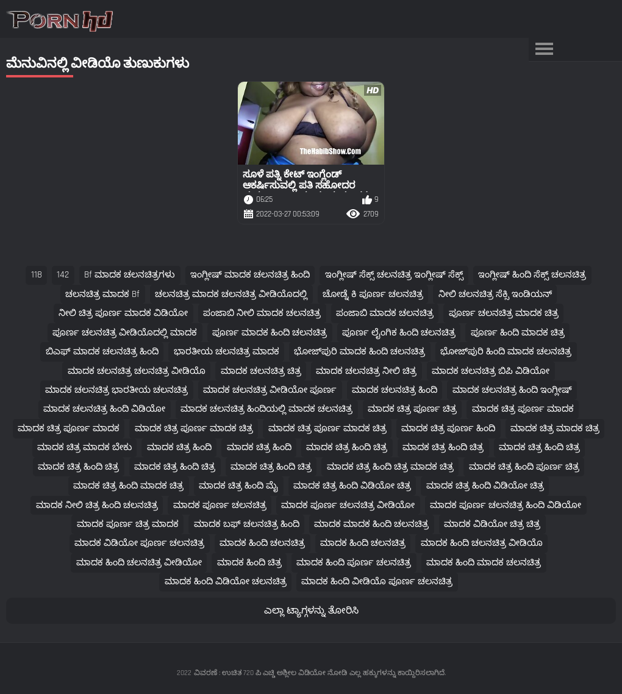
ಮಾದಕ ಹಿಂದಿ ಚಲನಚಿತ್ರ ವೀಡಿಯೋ (139, 562)
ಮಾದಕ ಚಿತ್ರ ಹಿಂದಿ (179, 447)
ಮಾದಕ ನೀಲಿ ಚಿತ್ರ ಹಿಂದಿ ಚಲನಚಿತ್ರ (97, 505)
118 (36, 275)
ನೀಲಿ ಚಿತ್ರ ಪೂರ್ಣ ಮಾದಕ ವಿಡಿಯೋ (123, 313)
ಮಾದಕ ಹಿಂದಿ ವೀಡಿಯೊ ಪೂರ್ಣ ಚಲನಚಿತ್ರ (376, 581)
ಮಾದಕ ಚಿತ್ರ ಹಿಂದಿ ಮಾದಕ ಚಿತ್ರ (128, 486)
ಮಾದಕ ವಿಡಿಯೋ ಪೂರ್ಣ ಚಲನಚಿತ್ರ (139, 543)
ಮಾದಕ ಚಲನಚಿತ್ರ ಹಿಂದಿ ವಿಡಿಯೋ (104, 409)
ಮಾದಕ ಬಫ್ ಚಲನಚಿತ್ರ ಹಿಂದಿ (246, 524)
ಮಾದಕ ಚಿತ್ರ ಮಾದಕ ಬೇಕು (84, 447)
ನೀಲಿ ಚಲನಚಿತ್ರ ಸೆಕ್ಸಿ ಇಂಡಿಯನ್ (495, 294)
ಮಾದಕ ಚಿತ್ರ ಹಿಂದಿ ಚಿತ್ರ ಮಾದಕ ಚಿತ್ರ (390, 467)
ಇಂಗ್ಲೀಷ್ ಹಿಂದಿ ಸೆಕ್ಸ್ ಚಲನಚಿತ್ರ (532, 275)
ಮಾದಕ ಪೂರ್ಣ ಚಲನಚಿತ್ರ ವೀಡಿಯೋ (348, 505)
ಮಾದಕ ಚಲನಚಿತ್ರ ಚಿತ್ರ (261, 371)
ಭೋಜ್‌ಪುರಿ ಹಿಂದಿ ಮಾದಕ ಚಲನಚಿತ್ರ (505, 351)
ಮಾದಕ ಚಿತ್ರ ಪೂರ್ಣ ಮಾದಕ (523, 409)
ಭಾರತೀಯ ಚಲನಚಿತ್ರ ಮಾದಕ (226, 351)
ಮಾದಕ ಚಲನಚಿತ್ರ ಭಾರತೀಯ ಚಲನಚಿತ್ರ (116, 390)
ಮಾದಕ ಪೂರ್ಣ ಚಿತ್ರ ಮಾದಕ (128, 524)
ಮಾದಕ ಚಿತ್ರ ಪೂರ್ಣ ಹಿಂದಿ (448, 428)
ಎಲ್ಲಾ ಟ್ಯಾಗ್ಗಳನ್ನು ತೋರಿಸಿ (311, 610)
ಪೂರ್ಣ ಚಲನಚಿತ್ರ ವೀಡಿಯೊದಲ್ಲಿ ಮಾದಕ (124, 332)
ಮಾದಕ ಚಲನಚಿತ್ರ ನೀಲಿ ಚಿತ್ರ (366, 371)
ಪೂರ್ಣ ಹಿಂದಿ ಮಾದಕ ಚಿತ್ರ (518, 332)
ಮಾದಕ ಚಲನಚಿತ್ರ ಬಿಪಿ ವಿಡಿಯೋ (490, 371)
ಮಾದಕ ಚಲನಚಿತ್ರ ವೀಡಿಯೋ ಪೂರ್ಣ (270, 390)
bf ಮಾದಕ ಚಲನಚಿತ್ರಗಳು (129, 275)
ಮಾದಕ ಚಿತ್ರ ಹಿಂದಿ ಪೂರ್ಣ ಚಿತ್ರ (524, 467)
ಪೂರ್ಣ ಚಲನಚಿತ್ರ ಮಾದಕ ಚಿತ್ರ (504, 313)
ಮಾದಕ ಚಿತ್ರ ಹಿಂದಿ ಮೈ (238, 486)
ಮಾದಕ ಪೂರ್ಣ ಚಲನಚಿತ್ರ (219, 505)
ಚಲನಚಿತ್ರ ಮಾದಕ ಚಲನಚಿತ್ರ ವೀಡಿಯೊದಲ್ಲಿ (231, 294)
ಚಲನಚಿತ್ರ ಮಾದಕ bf (102, 294)
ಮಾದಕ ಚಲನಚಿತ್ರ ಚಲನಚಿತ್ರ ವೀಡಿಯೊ (137, 371)
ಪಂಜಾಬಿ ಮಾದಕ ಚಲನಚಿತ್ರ (385, 313)
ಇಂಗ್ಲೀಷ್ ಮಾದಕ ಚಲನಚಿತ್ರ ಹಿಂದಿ (250, 275)
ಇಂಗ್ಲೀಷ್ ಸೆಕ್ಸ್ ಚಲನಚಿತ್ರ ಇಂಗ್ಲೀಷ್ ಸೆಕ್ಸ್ (394, 275)
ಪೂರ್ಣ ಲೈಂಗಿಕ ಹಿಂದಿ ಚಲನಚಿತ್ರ (399, 332)
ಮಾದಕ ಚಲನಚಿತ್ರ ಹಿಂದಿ (394, 390)
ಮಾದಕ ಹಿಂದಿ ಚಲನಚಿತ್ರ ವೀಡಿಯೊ (482, 543)
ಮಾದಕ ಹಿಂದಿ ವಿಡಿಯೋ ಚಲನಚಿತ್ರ (226, 581)
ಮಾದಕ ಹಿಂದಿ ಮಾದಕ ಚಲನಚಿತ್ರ (483, 562)
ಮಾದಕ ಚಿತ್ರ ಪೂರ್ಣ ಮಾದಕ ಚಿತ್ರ (194, 428)
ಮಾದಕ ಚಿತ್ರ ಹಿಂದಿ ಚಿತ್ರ (346, 447)
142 (63, 275)
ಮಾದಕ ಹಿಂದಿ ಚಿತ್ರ (249, 562)
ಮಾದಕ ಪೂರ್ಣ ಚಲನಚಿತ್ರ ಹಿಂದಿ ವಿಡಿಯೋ (505, 505)
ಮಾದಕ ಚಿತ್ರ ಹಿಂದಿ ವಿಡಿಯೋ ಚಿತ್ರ (352, 486)
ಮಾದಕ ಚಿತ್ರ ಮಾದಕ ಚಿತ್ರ (554, 428)
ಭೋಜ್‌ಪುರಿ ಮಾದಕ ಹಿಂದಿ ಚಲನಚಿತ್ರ (359, 351)
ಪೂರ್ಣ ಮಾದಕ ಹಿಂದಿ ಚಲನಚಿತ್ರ (269, 332)
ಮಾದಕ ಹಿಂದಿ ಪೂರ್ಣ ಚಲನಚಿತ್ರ (353, 562)
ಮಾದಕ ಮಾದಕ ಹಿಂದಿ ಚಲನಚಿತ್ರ (371, 524)
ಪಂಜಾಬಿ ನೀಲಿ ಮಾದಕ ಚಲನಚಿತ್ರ (262, 313)
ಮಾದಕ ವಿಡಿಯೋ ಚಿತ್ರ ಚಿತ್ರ (492, 524)
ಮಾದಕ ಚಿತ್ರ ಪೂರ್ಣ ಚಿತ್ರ (412, 409)
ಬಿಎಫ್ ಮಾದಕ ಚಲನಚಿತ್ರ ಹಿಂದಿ (102, 351)
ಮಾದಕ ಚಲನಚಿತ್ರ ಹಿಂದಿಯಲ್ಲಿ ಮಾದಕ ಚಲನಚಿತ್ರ (266, 409)
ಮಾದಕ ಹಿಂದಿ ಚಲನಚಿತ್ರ (262, 543)
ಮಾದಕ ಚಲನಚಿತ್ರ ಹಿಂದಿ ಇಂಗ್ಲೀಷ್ (512, 390)
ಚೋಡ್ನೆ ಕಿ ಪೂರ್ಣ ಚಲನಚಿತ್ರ (373, 294)
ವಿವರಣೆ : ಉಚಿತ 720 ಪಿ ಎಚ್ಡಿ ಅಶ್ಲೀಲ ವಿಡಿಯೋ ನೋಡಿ (270, 673)
